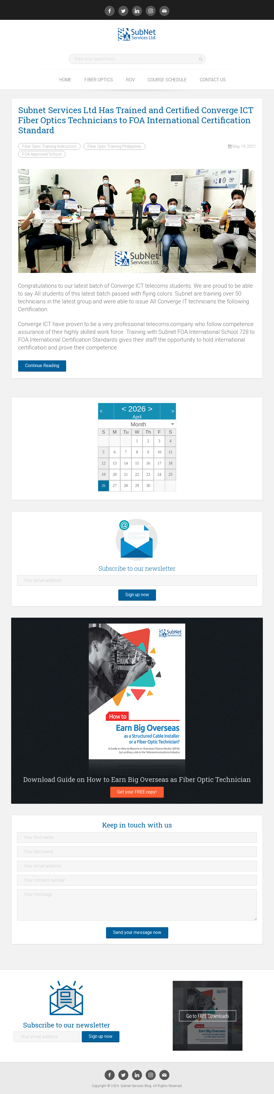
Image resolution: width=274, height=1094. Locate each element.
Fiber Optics (99, 79)
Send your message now (137, 932)
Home (65, 79)
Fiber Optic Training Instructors (49, 146)
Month (138, 424)
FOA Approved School (41, 154)
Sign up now (137, 594)
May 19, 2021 (242, 146)
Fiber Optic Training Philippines (114, 146)
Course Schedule (167, 79)
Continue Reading (42, 365)
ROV (130, 79)
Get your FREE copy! (137, 792)
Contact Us (213, 79)
